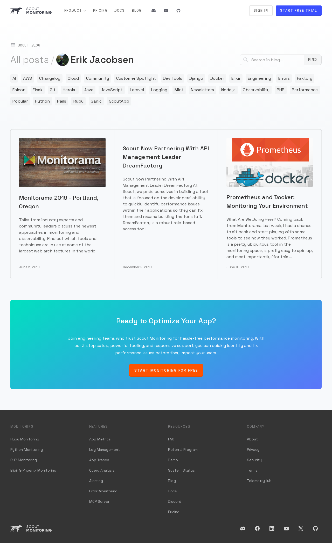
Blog (137, 10)
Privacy (253, 449)
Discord (174, 501)
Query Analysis (102, 470)
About (252, 439)
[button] (75, 10)
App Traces (99, 460)
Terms (252, 470)
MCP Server (99, 501)
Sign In (261, 10)
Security (254, 460)
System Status (181, 470)
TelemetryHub (259, 480)
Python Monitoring (26, 449)
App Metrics (100, 439)
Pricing (100, 10)
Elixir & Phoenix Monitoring (33, 470)
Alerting (96, 480)
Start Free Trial (298, 10)
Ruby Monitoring (24, 439)
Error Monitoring (103, 491)
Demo (173, 460)
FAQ (171, 439)
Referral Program (183, 449)
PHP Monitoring (23, 460)
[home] (31, 11)
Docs (119, 10)
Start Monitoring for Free (166, 370)
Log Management (104, 449)
